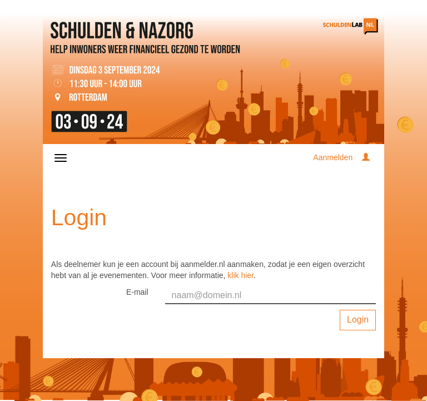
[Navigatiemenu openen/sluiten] (60, 157)
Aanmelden (332, 157)
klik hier (240, 275)
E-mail (137, 292)
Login (358, 319)
